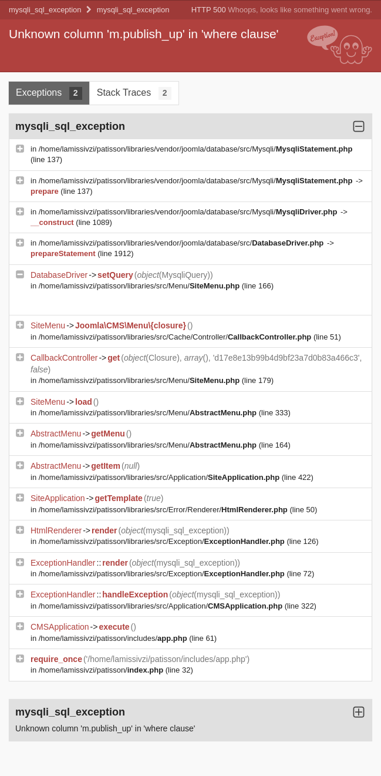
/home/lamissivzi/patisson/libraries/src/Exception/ (163, 541)
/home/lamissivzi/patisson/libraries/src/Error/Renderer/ (164, 509)
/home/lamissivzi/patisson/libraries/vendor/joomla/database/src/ (182, 242)
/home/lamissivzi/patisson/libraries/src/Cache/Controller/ (176, 336)
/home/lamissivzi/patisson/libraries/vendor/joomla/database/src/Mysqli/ (196, 149)
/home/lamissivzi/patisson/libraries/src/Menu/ (140, 285)
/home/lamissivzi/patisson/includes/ (114, 638)
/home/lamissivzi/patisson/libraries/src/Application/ (160, 477)
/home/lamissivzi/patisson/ (102, 670)
